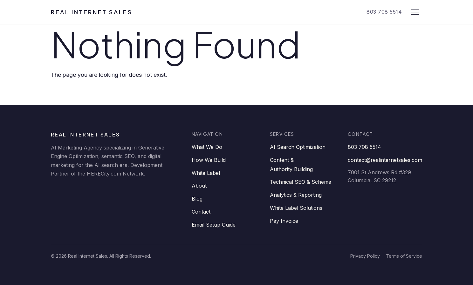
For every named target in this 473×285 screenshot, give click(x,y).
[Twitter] (96, 190)
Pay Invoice (284, 221)
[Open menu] (415, 12)
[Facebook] (77, 190)
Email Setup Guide (214, 225)
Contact (201, 212)
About (199, 185)
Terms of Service (404, 256)
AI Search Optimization (298, 147)
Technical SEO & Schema (300, 182)
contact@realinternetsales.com (385, 160)
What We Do (207, 147)
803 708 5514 (384, 12)
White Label (206, 173)
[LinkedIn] (58, 190)
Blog (197, 199)
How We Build (209, 160)
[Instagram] (134, 190)
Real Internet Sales (91, 12)
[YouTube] (115, 190)
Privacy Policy (365, 256)
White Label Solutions (296, 208)
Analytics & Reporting (296, 195)
